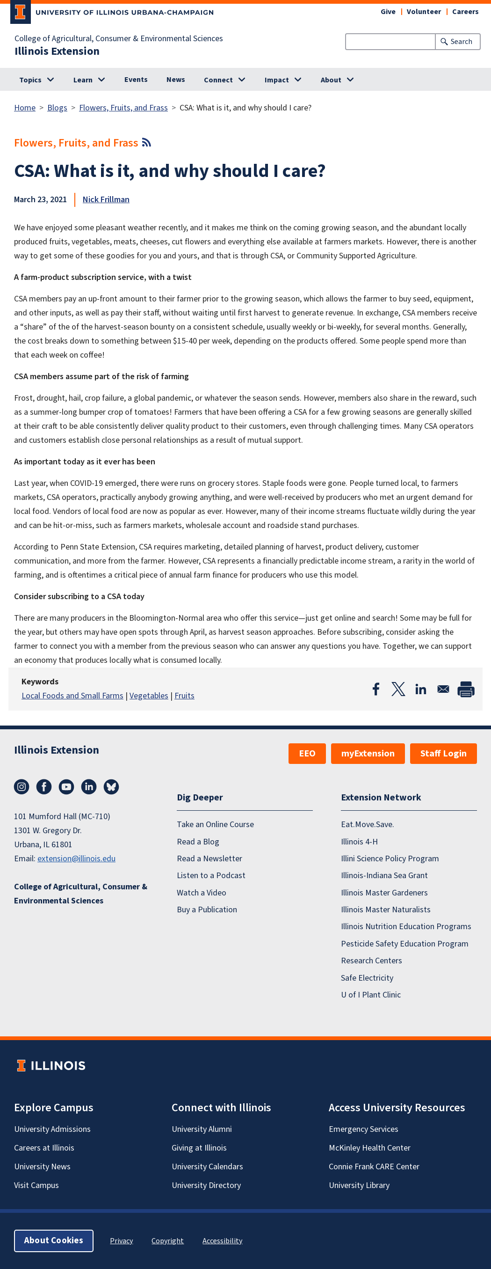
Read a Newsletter (209, 859)
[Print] (465, 689)
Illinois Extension (57, 51)
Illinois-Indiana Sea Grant (384, 875)
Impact (277, 80)
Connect (218, 80)
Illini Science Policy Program (390, 859)
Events (136, 79)
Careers (465, 12)
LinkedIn (89, 787)
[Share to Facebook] (376, 689)
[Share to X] (398, 689)
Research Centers (371, 961)
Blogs (57, 108)
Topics (30, 80)
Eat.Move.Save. (367, 824)
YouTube (66, 787)
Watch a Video (201, 893)
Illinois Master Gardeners (384, 893)
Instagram (21, 787)
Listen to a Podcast (211, 875)
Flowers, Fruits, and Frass (123, 108)
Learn (83, 80)
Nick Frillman (106, 199)
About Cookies (53, 1240)
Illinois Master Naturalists (386, 910)
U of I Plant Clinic (371, 995)
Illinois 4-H (359, 842)
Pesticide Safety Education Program (405, 944)
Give (388, 12)
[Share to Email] (443, 689)
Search (461, 42)
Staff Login (443, 753)
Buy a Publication (207, 910)
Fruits (184, 696)
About (331, 80)
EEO (307, 753)
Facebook (44, 787)
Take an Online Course (215, 824)
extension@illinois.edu (76, 859)
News (175, 79)
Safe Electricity (367, 978)
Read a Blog (198, 842)
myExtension (368, 753)
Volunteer (424, 12)
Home (25, 108)
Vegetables (149, 696)
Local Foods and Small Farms (72, 696)
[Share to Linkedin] (421, 689)
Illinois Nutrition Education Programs (406, 926)
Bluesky (111, 787)
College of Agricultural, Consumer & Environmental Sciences (118, 38)
